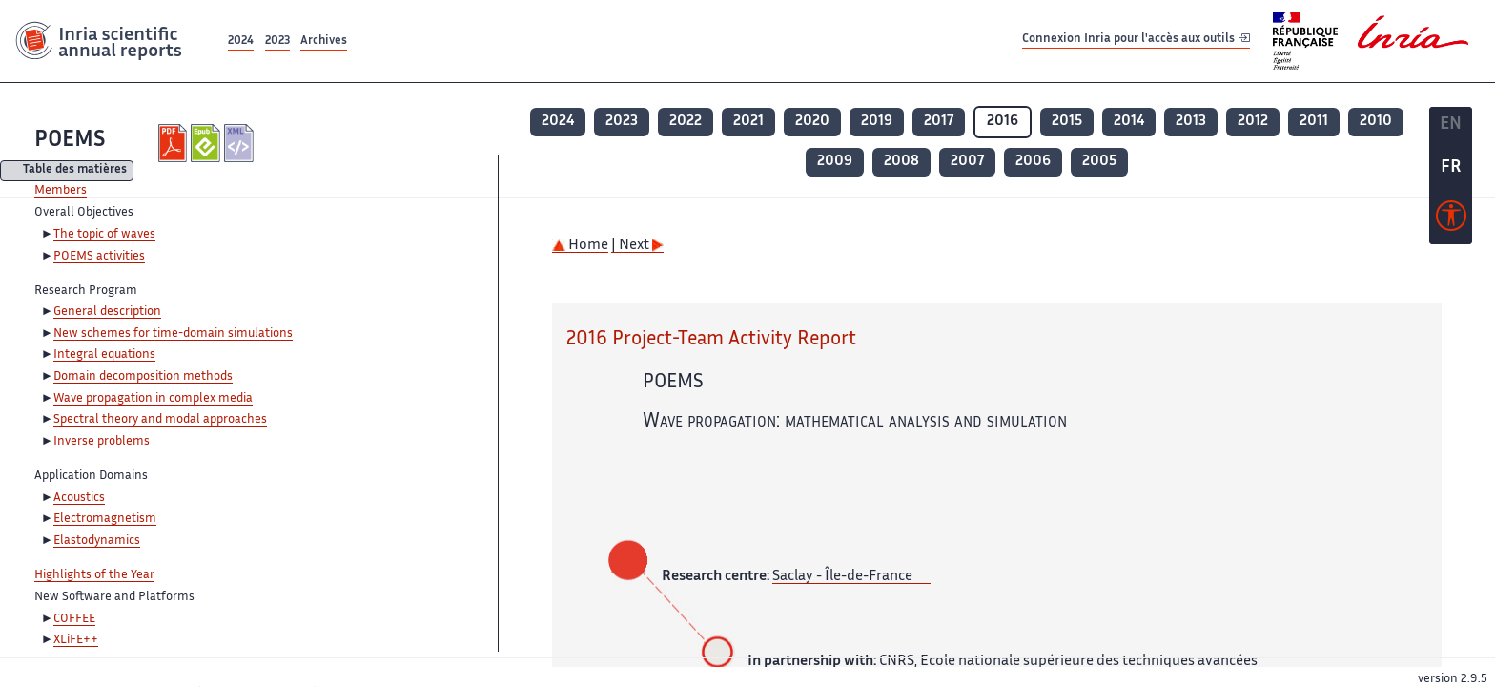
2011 (1314, 121)
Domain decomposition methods (143, 377)
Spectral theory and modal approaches (160, 420)
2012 (1253, 121)
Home (580, 245)
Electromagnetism (104, 519)
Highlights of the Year (94, 575)
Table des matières (75, 171)
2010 (1376, 121)
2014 (1129, 121)
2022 (685, 121)
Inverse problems (101, 442)
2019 (876, 121)
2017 (938, 121)
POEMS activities (99, 256)
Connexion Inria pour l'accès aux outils (1136, 40)
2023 (277, 41)
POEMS (69, 141)
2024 (241, 41)
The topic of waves (104, 234)
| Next (637, 245)
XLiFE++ (75, 640)
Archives (323, 41)
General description (107, 312)
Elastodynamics (96, 541)
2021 (748, 121)
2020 (812, 121)
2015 (1067, 121)
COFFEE (74, 619)
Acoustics (79, 498)
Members (60, 191)
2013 (1191, 121)
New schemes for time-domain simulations (173, 334)
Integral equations (104, 355)
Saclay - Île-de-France (842, 577)
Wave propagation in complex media (153, 399)
